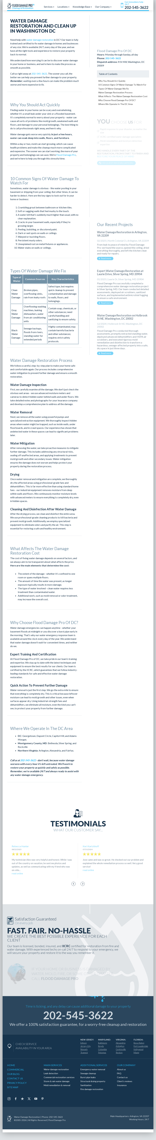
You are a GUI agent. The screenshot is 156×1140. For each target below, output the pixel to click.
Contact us (122, 1077)
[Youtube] (36, 1099)
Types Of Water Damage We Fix (113, 88)
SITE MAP (12, 1087)
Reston (119, 1052)
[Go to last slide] (73, 884)
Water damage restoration (56, 1069)
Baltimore (102, 1043)
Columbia (102, 1049)
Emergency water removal (92, 1069)
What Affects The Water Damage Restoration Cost (122, 96)
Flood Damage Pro (66, 154)
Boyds (101, 1046)
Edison (83, 1043)
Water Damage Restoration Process (115, 92)
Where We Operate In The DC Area (115, 104)
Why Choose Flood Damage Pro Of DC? (117, 100)
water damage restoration (39, 39)
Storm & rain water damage (56, 1081)
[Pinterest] (42, 1099)
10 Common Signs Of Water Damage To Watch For (122, 84)
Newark (84, 1049)
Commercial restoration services (59, 1077)
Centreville (121, 1049)
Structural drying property (92, 1081)
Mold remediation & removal (57, 1085)
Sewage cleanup (88, 1073)
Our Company (103, 6)
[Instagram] (9, 1099)
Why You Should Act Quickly (111, 81)
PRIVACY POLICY (17, 1082)
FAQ (119, 1073)
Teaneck (84, 1052)
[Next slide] (83, 884)
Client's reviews (124, 1081)
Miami (136, 1052)
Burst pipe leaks (88, 1077)
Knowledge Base (82, 6)
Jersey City (85, 1046)
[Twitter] (29, 1099)
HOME (11, 1065)
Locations (63, 6)
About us (121, 1069)
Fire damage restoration (91, 1089)
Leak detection (51, 1073)
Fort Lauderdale (141, 1046)
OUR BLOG (13, 1073)
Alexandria (120, 1043)
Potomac (102, 1052)
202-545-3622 (39, 73)
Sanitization (86, 1085)
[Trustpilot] (22, 1099)
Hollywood (138, 1049)
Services (49, 6)
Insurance (122, 1085)
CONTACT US (15, 1078)
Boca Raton (139, 1043)
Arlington (120, 1046)
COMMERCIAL (15, 1069)
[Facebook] (16, 1099)
